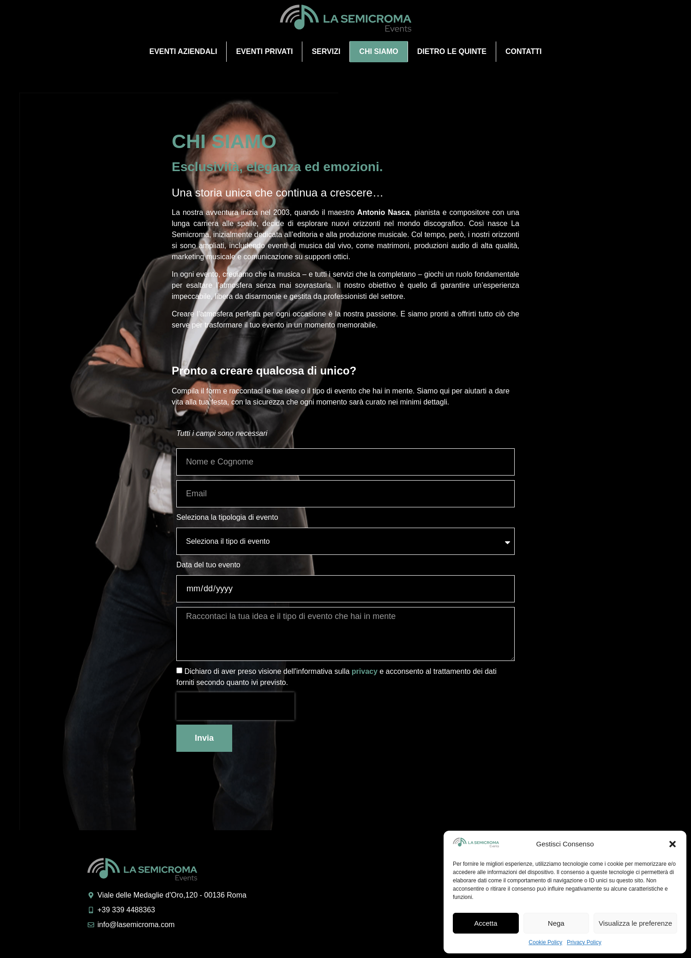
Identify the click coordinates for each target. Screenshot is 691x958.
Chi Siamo (378, 51)
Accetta (485, 923)
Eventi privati (264, 51)
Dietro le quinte (452, 51)
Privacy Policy (584, 942)
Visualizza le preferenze (635, 923)
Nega (556, 923)
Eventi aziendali (183, 51)
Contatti (523, 51)
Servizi (326, 51)
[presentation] (235, 706)
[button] (672, 844)
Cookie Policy (545, 942)
